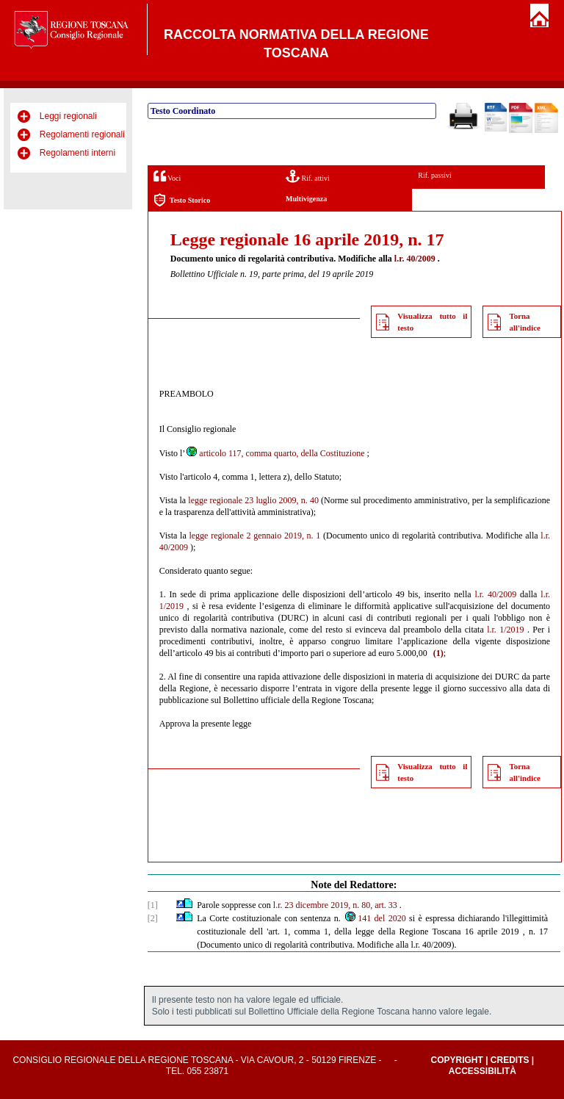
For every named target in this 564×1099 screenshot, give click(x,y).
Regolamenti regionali (82, 134)
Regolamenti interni (77, 153)
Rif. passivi (435, 175)
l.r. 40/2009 (414, 258)
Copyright (456, 1060)
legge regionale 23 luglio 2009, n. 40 (253, 500)
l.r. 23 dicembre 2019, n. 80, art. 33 (335, 905)
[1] (153, 905)
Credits (510, 1060)
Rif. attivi (308, 176)
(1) (438, 653)
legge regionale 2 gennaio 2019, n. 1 (254, 535)
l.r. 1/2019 (505, 629)
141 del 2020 (374, 918)
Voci (167, 176)
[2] (153, 918)
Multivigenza (306, 199)
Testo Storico (181, 200)
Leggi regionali (68, 116)
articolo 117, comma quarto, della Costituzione (274, 453)
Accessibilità (482, 1071)
